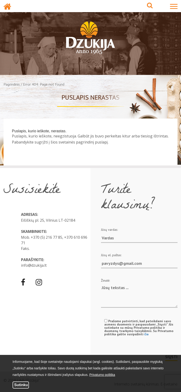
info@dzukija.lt (34, 265)
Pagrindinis (11, 84)
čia (146, 334)
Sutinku (21, 385)
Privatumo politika (102, 375)
